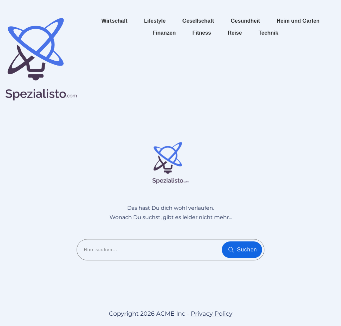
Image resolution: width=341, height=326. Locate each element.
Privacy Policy (211, 313)
